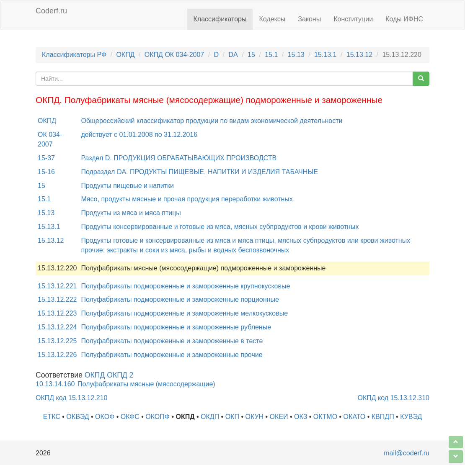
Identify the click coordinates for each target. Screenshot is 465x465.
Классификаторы (220, 19)
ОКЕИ (279, 416)
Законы (309, 19)
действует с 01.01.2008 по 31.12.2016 (139, 134)
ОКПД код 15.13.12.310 (393, 397)
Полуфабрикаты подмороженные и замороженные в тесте (172, 340)
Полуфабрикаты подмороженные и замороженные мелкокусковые (184, 313)
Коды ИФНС (404, 19)
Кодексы (272, 19)
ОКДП (210, 416)
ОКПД (125, 54)
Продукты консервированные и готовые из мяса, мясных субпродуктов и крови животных (220, 226)
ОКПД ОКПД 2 (109, 375)
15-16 (46, 171)
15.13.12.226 (57, 354)
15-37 (46, 158)
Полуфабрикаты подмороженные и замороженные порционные (180, 299)
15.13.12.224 (57, 327)
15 (251, 54)
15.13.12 (359, 54)
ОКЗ (300, 416)
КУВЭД (411, 416)
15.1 (271, 54)
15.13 (296, 54)
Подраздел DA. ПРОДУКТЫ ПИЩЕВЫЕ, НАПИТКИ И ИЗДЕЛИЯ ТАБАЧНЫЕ (199, 171)
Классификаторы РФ (74, 54)
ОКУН (254, 416)
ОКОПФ (157, 416)
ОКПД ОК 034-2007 (174, 54)
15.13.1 (325, 54)
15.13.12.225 (57, 340)
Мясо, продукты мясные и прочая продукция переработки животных (186, 199)
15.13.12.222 (57, 299)
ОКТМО (325, 416)
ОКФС (130, 416)
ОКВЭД (77, 416)
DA (233, 54)
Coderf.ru (51, 11)
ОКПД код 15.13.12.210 (71, 397)
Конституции (353, 19)
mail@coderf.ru (406, 453)
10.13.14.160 (55, 384)
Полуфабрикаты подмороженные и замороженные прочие (171, 354)
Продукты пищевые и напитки (127, 185)
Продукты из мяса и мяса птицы (131, 212)
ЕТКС (51, 416)
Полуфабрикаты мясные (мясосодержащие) (146, 384)
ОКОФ (104, 416)
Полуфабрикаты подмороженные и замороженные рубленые (176, 327)
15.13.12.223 (57, 313)
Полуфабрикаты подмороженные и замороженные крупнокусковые (185, 286)
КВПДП (383, 416)
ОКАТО (355, 416)
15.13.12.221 (57, 286)
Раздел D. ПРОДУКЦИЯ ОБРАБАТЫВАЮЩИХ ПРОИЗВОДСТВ (178, 158)
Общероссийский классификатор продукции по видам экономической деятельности (211, 120)
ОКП (232, 416)
